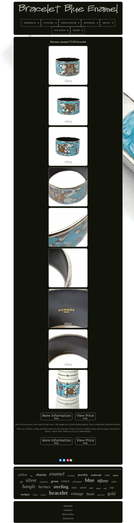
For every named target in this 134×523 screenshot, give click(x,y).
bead (35, 494)
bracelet (58, 493)
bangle (28, 486)
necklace (71, 476)
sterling (61, 486)
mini (74, 487)
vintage (77, 493)
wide (105, 488)
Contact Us (68, 510)
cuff (21, 482)
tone (107, 475)
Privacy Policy (68, 514)
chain (115, 475)
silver (31, 480)
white (114, 481)
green (54, 481)
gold (111, 493)
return (65, 481)
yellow (22, 475)
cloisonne (77, 481)
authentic (96, 475)
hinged (43, 495)
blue (89, 480)
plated (98, 488)
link (112, 487)
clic (31, 476)
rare (91, 488)
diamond (101, 495)
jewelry (83, 475)
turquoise (44, 482)
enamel (56, 474)
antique (25, 494)
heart (90, 494)
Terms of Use (68, 518)
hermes (44, 487)
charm (41, 475)
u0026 (83, 487)
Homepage (68, 505)
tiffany (102, 480)
